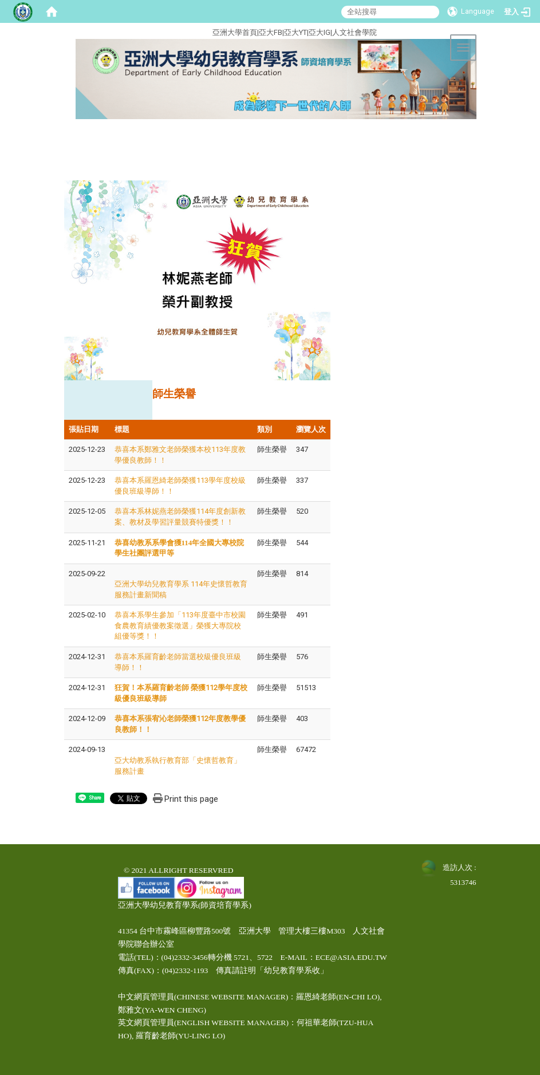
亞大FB (270, 32)
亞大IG (319, 32)
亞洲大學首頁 (234, 32)
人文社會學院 (354, 32)
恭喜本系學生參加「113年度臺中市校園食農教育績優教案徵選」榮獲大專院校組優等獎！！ (180, 625)
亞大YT (295, 32)
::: (169, 30)
